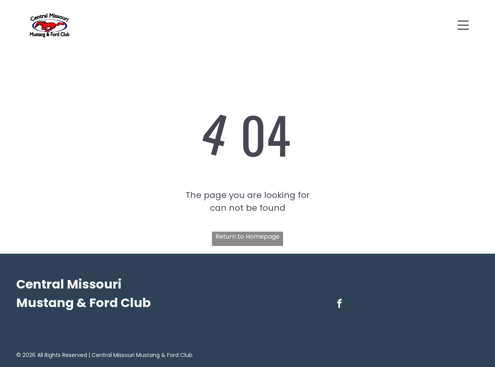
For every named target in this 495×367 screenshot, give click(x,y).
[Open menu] (463, 25)
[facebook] (339, 304)
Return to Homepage (247, 236)
